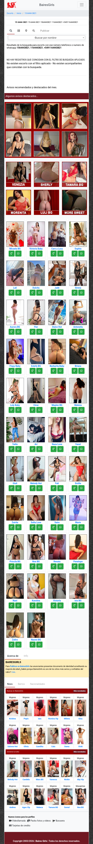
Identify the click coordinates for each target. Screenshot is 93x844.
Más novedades (79, 691)
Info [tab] (26, 655)
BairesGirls (46, 5)
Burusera (58, 820)
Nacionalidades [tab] (37, 684)
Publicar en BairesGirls (20, 666)
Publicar (44, 30)
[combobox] (46, 38)
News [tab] (10, 684)
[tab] (11, 31)
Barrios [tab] (21, 684)
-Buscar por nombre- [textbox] (45, 37)
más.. (13, 672)
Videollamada (17, 820)
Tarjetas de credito (19, 825)
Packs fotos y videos (39, 820)
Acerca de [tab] (13, 655)
